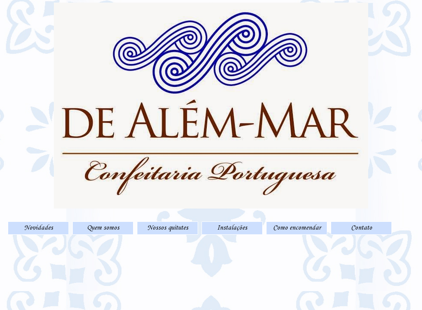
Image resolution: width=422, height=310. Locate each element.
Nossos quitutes (167, 228)
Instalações (232, 228)
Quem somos (103, 228)
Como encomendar (297, 228)
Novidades (38, 228)
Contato (361, 228)
